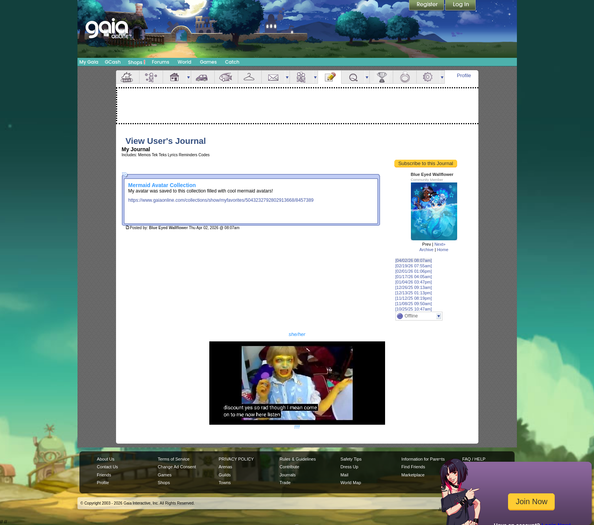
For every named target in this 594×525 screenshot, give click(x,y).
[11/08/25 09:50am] (413, 303)
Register (427, 6)
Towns (225, 482)
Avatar (151, 77)
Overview (127, 77)
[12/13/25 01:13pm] (413, 292)
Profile (464, 75)
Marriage (404, 77)
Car (202, 77)
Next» (440, 244)
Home (442, 249)
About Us (105, 459)
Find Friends (413, 466)
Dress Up (349, 466)
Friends (301, 77)
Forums (160, 62)
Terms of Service (173, 459)
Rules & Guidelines (297, 459)
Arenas (225, 466)
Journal (329, 77)
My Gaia (88, 62)
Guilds (225, 475)
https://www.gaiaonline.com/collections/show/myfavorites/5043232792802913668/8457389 (221, 200)
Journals (287, 475)
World (185, 62)
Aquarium (226, 77)
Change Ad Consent (177, 466)
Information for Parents (422, 459)
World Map (350, 482)
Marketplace (412, 475)
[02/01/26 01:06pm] (413, 271)
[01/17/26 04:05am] (413, 276)
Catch (232, 62)
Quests (353, 77)
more (188, 77)
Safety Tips (351, 459)
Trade (284, 482)
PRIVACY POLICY (236, 459)
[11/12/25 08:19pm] (413, 298)
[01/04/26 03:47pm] (413, 282)
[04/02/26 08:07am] (413, 260)
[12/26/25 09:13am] (413, 287)
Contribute (289, 466)
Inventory (249, 77)
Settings (428, 77)
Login (460, 6)
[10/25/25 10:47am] (413, 309)
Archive (426, 249)
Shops (136, 62)
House (174, 77)
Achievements (381, 77)
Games (208, 62)
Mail (273, 77)
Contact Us (107, 466)
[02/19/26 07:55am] (413, 265)
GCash (113, 62)
